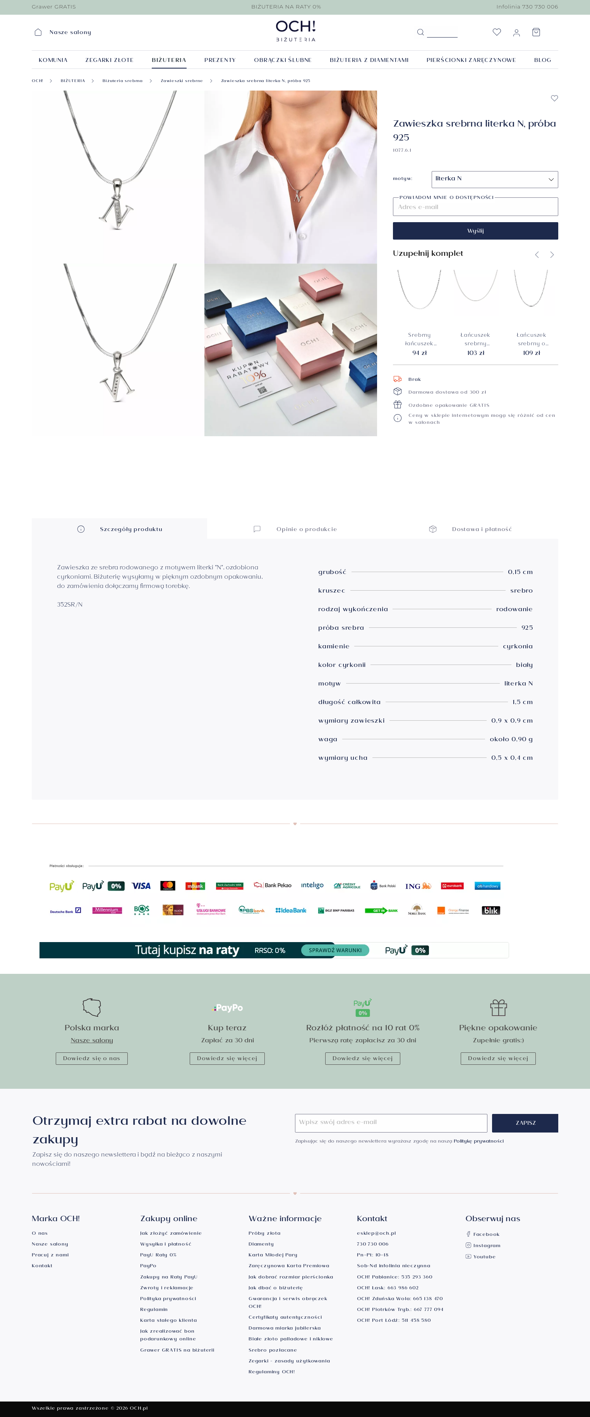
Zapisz (526, 1124)
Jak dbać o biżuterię (276, 1288)
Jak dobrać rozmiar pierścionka (291, 1277)
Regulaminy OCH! (272, 1372)
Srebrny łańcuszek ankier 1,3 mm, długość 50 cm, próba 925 (419, 340)
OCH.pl (139, 1409)
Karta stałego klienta (168, 1321)
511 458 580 (416, 1321)
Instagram (483, 1246)
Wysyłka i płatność (165, 1245)
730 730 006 (373, 1245)
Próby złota (265, 1234)
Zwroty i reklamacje (167, 1288)
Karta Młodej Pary (273, 1255)
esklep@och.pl (376, 1234)
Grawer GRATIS (54, 6)
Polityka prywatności (168, 1299)
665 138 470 (428, 1299)
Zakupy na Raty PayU (169, 1277)
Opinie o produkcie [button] (295, 529)
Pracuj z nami (50, 1255)
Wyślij (475, 232)
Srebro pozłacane (273, 1351)
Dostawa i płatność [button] (470, 529)
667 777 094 (429, 1310)
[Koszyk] (536, 34)
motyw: (403, 179)
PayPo (148, 1266)
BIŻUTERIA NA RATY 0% (286, 6)
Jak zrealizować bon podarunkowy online (168, 1336)
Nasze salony (92, 1041)
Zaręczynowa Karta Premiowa (289, 1266)
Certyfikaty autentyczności (285, 1318)
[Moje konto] (516, 34)
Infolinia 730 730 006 (527, 6)
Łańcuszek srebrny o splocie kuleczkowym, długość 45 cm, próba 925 (532, 340)
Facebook (482, 1235)
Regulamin (154, 1310)
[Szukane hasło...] (442, 32)
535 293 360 (416, 1277)
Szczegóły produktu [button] (120, 529)
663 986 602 (403, 1288)
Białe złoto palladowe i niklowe (291, 1339)
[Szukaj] (420, 32)
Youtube (480, 1257)
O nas (40, 1234)
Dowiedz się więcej (227, 1059)
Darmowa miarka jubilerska (285, 1328)
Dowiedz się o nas (92, 1059)
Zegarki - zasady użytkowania (289, 1361)
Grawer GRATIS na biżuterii (177, 1351)
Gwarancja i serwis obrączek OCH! (288, 1303)
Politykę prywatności (479, 1142)
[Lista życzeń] (496, 34)
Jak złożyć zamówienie (171, 1234)
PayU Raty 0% (158, 1255)
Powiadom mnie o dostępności (447, 198)
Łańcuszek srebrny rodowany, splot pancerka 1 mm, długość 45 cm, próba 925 (475, 340)
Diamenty (261, 1245)
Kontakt (42, 1266)
